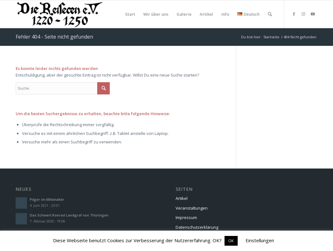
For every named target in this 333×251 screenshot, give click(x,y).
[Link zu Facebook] (294, 14)
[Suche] (270, 14)
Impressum (186, 217)
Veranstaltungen (192, 208)
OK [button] (231, 240)
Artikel (182, 198)
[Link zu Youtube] (312, 14)
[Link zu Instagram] (303, 14)
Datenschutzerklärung (197, 227)
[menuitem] (130, 14)
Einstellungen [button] (260, 240)
